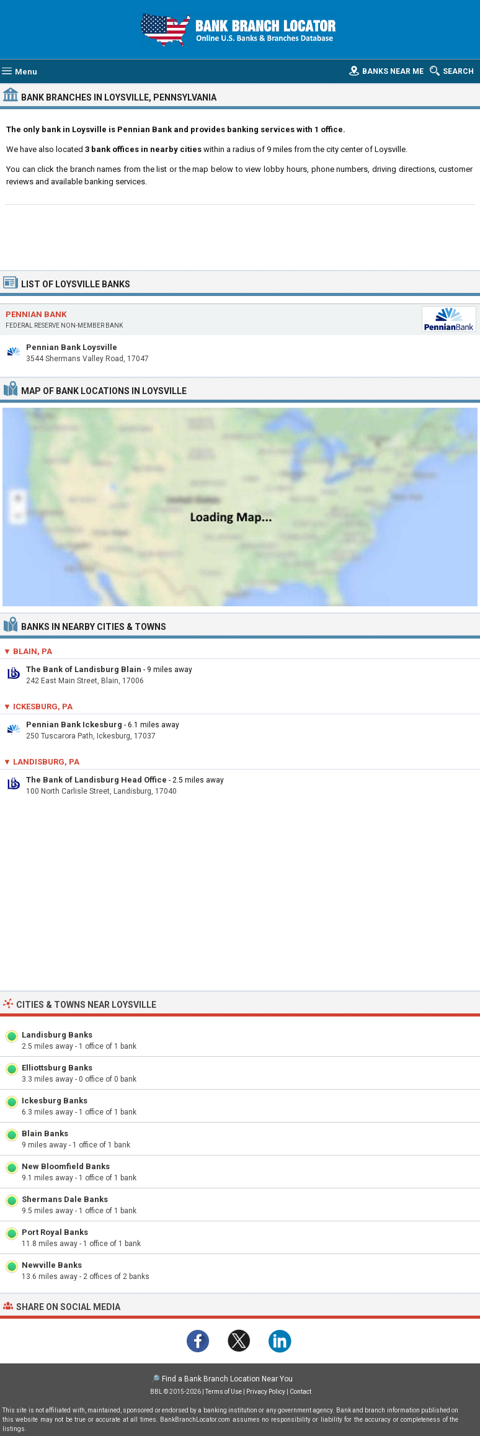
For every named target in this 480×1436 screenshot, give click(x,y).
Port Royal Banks (55, 1232)
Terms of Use (223, 1391)
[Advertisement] (240, 236)
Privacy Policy (265, 1391)
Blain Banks (45, 1133)
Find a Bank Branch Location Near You (227, 1379)
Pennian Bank (36, 314)
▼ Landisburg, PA (41, 761)
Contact (300, 1391)
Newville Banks (52, 1265)
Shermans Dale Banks (65, 1199)
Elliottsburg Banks (57, 1067)
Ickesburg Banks (54, 1100)
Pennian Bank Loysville (71, 347)
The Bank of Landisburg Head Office (96, 779)
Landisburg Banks (57, 1034)
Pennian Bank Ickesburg (74, 724)
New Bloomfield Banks (66, 1166)
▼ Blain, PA (27, 651)
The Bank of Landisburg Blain (83, 669)
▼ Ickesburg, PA (38, 706)
